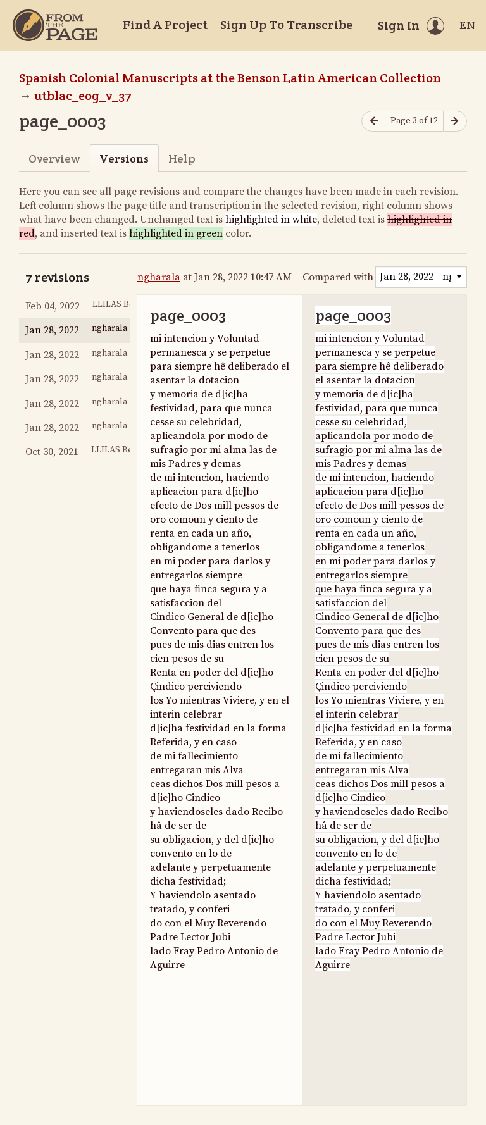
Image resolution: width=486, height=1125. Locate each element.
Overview (54, 158)
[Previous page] (373, 121)
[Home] (55, 25)
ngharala (158, 277)
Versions (124, 158)
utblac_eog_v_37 (83, 95)
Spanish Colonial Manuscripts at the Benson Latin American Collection (230, 78)
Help (182, 158)
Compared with (337, 277)
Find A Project (165, 24)
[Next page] (455, 121)
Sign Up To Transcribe (286, 24)
